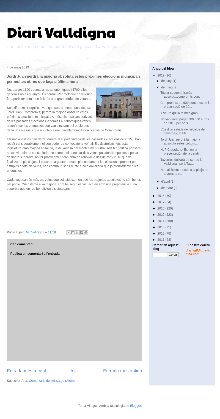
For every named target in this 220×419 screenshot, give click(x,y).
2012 (161, 233)
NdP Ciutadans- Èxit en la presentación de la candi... (180, 151)
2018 (161, 196)
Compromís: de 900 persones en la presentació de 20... (185, 104)
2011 (161, 239)
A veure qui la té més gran (179, 113)
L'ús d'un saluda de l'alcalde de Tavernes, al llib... (182, 131)
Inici (75, 370)
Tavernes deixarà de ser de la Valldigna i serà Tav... (181, 161)
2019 (161, 75)
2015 (161, 214)
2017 (161, 202)
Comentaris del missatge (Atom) (52, 380)
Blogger (135, 406)
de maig (167, 87)
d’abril (165, 181)
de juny (166, 81)
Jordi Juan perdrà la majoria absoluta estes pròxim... (180, 141)
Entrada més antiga (122, 370)
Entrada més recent (26, 370)
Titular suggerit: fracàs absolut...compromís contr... (181, 94)
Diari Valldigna (61, 32)
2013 (161, 227)
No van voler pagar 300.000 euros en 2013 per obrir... (184, 121)
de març (167, 188)
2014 (161, 221)
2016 (161, 208)
